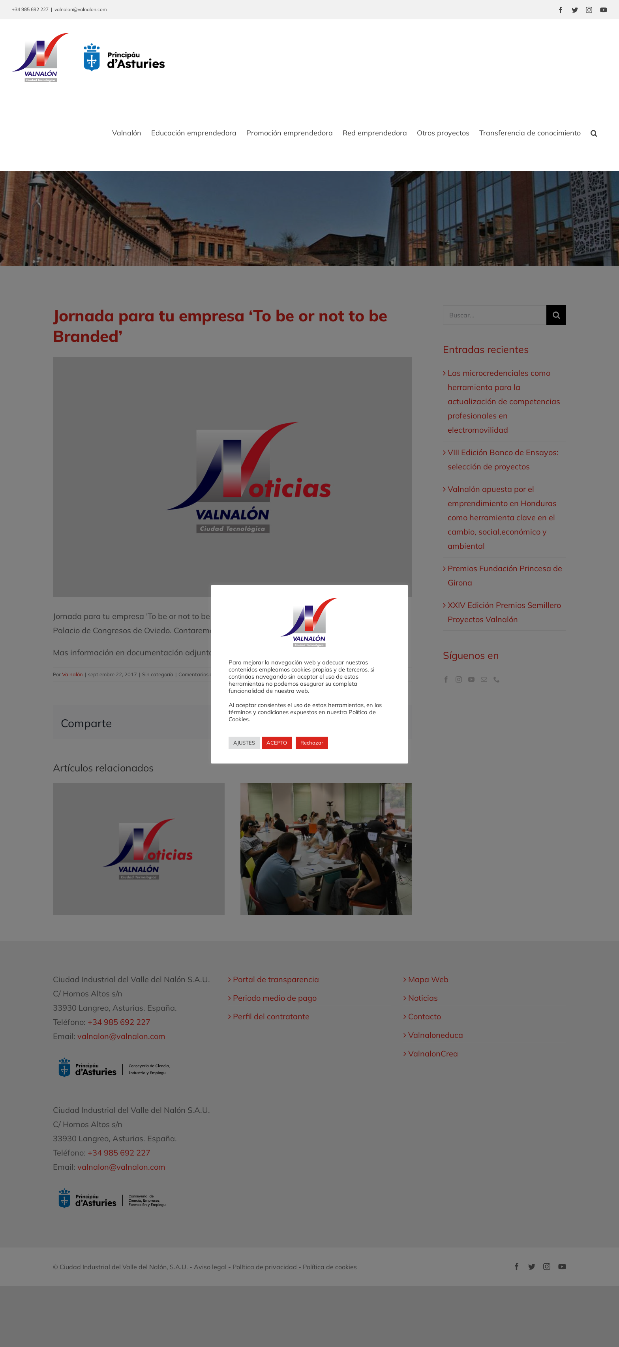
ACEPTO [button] (276, 742)
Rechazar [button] (311, 742)
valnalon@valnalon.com (80, 9)
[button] (594, 133)
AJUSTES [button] (244, 742)
